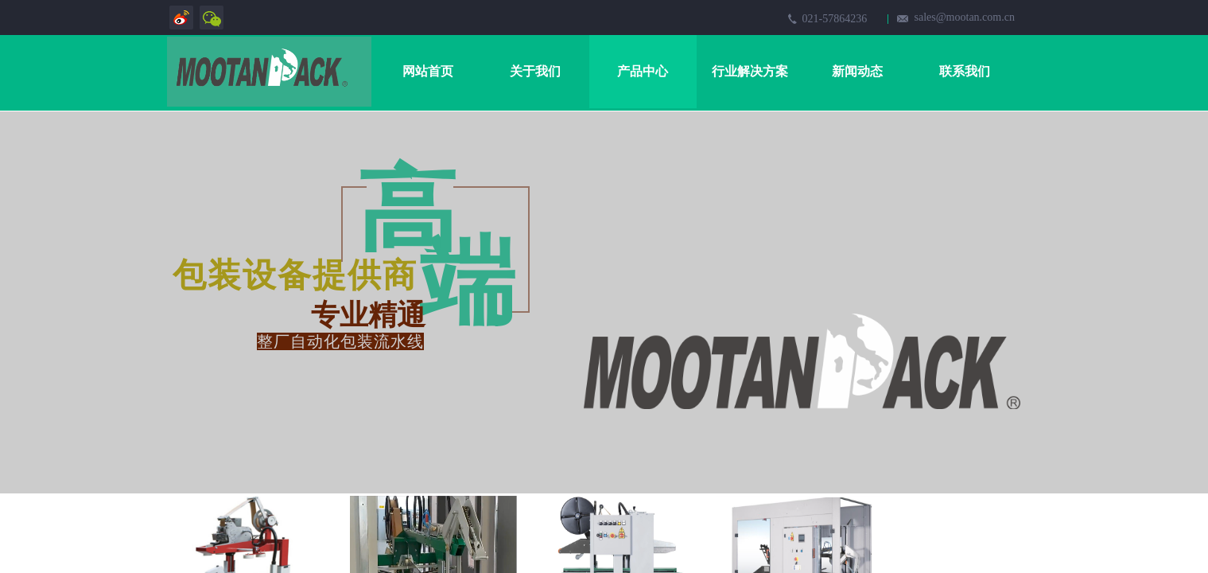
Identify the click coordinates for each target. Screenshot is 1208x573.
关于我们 (535, 71)
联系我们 (964, 71)
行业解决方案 (750, 71)
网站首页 (427, 71)
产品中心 (642, 71)
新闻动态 (857, 71)
